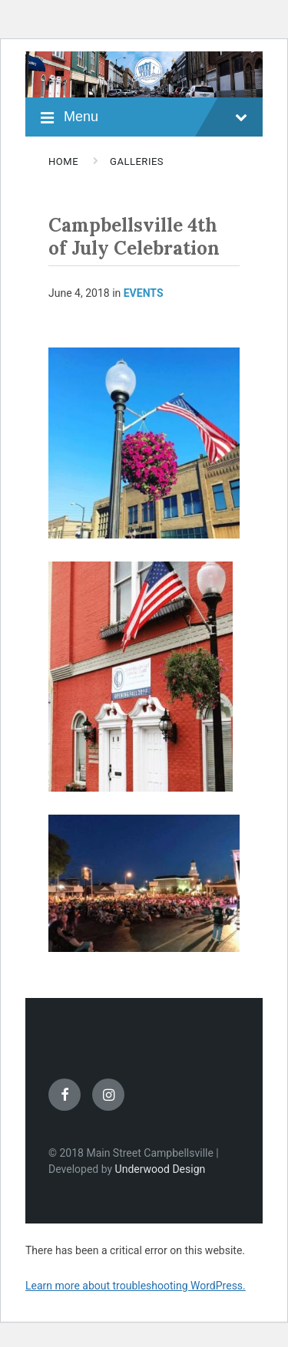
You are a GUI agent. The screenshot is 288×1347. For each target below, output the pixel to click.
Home (63, 161)
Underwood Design (160, 1169)
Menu (155, 117)
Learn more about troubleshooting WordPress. (135, 1285)
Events (144, 293)
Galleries (137, 161)
